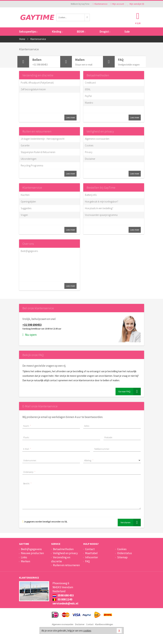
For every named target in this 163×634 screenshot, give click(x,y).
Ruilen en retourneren (36, 131)
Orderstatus (124, 553)
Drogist (105, 31)
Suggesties (26, 208)
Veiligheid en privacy (100, 131)
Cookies (89, 145)
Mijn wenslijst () (135, 4)
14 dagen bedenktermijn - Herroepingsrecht (42, 138)
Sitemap (122, 557)
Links (24, 557)
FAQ (87, 561)
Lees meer (70, 117)
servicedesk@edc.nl (65, 603)
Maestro (89, 102)
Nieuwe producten (32, 553)
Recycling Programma (32, 165)
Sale (127, 31)
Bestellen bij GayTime (101, 187)
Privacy (88, 152)
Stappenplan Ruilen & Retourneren (38, 152)
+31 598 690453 (32, 325)
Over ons (28, 244)
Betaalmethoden (98, 75)
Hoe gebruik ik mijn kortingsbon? (101, 201)
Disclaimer (90, 158)
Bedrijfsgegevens (29, 251)
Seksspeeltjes (28, 31)
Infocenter (91, 557)
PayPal (88, 96)
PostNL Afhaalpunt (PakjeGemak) (37, 82)
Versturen (131, 522)
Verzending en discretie (37, 75)
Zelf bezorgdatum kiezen (33, 89)
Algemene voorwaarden (97, 138)
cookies (87, 630)
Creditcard (90, 82)
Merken (25, 561)
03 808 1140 (62, 599)
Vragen (24, 215)
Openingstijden (28, 201)
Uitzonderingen (28, 158)
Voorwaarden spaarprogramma (101, 215)
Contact (90, 549)
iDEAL (88, 89)
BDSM (81, 31)
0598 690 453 (63, 595)
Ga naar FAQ (129, 391)
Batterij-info (91, 194)
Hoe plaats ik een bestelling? (99, 208)
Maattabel (91, 553)
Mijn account (117, 4)
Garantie (25, 145)
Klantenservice (100, 4)
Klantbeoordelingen (104, 624)
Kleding (57, 31)
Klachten (25, 194)
